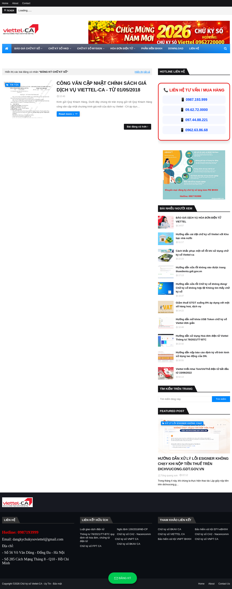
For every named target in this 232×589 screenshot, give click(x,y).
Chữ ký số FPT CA (90, 546)
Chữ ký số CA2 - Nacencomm (134, 534)
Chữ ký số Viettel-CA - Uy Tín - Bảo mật (41, 583)
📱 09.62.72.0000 (194, 110)
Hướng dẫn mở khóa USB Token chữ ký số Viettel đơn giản (201, 321)
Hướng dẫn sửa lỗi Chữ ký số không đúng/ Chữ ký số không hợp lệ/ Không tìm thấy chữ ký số (203, 288)
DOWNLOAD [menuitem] (175, 48)
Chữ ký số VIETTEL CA (171, 534)
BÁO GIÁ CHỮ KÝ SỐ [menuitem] (27, 48)
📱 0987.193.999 (194, 100)
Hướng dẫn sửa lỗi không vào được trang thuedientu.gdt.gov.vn (201, 269)
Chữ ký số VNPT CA (126, 539)
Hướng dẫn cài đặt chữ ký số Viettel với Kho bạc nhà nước (202, 236)
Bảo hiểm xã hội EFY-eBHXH (211, 529)
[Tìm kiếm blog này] (185, 399)
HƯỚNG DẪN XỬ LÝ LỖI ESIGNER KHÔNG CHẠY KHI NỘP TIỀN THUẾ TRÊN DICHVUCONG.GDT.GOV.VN (193, 464)
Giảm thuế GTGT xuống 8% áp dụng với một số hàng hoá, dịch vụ (202, 304)
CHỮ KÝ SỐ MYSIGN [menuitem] (89, 48)
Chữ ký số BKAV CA (128, 543)
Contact (26, 3)
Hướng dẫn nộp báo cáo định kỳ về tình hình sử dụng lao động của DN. (202, 354)
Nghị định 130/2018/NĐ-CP (132, 529)
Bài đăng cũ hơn (136, 126)
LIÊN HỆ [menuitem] (194, 48)
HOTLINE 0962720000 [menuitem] (18, 57)
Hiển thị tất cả (142, 71)
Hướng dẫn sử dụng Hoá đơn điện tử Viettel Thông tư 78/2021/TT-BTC (202, 337)
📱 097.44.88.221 (194, 120)
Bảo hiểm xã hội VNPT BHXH (174, 539)
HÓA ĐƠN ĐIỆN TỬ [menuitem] (121, 48)
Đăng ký (122, 578)
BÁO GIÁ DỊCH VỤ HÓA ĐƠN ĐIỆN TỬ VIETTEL (198, 219)
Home (5, 3)
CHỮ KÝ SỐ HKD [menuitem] (58, 48)
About (15, 3)
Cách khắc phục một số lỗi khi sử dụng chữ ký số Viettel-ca (202, 252)
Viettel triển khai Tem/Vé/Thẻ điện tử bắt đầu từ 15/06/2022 (202, 371)
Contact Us (224, 583)
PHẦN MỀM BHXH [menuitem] (151, 48)
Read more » (66, 113)
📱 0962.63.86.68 (194, 130)
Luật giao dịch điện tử (92, 529)
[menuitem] (6, 48)
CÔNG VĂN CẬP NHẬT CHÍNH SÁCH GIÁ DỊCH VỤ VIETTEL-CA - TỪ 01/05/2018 (102, 86)
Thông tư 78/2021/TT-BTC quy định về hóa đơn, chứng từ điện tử (97, 538)
